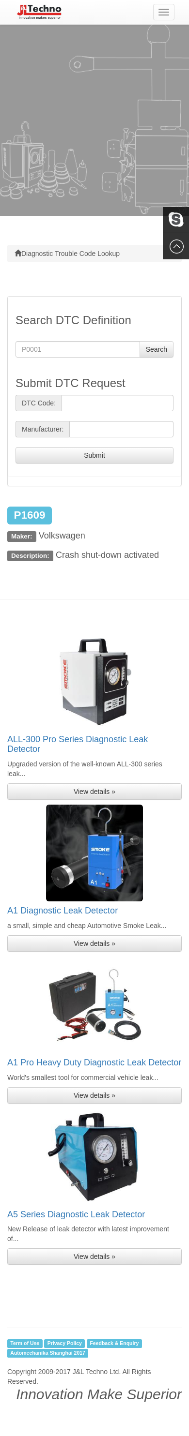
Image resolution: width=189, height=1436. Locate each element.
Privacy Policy (64, 1343)
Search (156, 349)
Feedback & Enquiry (114, 1343)
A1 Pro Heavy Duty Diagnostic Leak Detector (94, 1062)
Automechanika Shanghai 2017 (47, 1353)
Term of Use (24, 1343)
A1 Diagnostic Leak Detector (62, 910)
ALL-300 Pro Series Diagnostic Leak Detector (77, 744)
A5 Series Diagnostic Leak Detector (76, 1214)
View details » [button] (94, 791)
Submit (94, 455)
